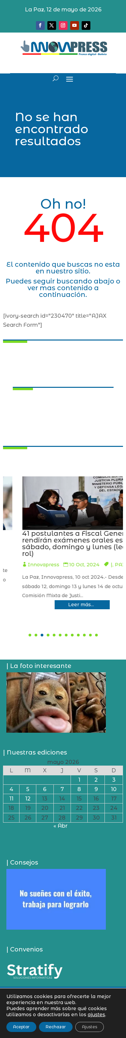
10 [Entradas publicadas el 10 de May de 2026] (114, 789)
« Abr (60, 826)
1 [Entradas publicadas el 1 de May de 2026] (79, 780)
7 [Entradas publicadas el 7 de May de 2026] (62, 789)
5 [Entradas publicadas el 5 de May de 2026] (27, 789)
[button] (30, 635)
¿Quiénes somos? (63, 991)
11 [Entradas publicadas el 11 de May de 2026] (11, 798)
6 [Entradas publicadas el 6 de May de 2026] (44, 789)
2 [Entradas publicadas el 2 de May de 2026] (96, 780)
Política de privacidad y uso (63, 1012)
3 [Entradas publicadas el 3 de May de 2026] (114, 780)
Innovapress (55, 558)
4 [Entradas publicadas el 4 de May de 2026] (11, 789)
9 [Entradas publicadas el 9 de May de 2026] (96, 789)
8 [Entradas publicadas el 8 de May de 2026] (79, 789)
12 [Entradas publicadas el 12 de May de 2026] (28, 798)
